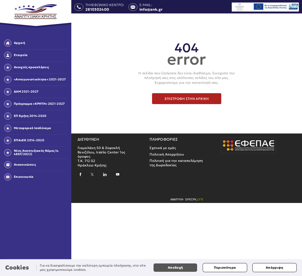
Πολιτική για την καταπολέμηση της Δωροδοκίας (176, 162)
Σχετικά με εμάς (163, 148)
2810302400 (97, 10)
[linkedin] (105, 174)
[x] (92, 174)
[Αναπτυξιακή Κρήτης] (35, 11)
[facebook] (80, 174)
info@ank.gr (151, 10)
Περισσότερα (225, 267)
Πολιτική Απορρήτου (167, 154)
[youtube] (117, 174)
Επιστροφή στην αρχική (187, 99)
